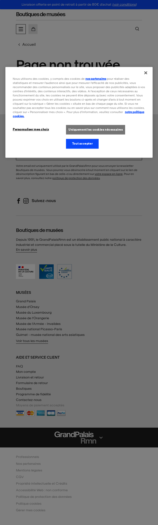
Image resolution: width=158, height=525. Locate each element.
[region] (79, 112)
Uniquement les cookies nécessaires (95, 129)
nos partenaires (95, 78)
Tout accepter (82, 143)
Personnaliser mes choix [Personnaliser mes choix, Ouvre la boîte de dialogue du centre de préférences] (31, 129)
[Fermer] (145, 73)
